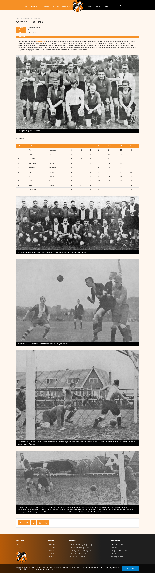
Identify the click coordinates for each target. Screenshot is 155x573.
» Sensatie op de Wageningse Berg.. (81, 545)
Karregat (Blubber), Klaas (119, 551)
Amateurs (88, 6)
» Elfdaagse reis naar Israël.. (78, 554)
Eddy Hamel (40, 41)
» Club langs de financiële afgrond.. (80, 551)
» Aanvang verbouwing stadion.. (79, 548)
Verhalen (55, 6)
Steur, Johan (115, 548)
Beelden (98, 6)
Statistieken (66, 6)
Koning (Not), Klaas (117, 545)
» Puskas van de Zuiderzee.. (78, 557)
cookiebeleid (49, 569)
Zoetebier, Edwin (116, 554)
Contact (114, 6)
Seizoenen (34, 6)
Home (25, 6)
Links (106, 6)
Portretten (45, 6)
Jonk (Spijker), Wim (117, 557)
